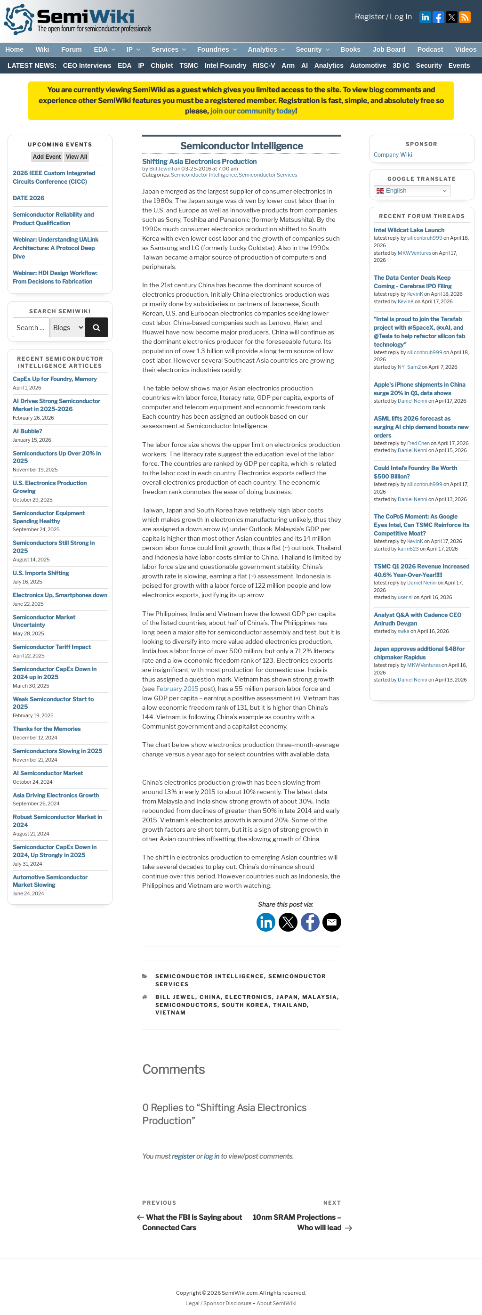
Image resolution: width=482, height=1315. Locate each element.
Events (459, 65)
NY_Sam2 (409, 367)
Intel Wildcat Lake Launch (409, 230)
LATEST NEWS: (32, 65)
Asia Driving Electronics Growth (56, 795)
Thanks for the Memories (46, 728)
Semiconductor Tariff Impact (52, 646)
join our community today (252, 111)
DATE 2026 (28, 198)
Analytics (267, 49)
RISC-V (264, 65)
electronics (248, 997)
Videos (466, 49)
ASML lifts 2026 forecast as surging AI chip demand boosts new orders (421, 427)
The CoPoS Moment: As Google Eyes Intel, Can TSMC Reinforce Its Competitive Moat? (421, 525)
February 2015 (177, 688)
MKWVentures (414, 253)
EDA (105, 49)
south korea (245, 1005)
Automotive (368, 65)
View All (76, 157)
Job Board (389, 49)
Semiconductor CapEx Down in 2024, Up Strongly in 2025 (54, 851)
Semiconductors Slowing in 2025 (57, 751)
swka (404, 631)
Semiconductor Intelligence (204, 174)
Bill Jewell (161, 168)
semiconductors (186, 1005)
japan (287, 997)
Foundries (217, 49)
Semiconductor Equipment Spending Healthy (49, 517)
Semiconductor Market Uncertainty (44, 621)
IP (134, 49)
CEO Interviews (87, 65)
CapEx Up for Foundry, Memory (55, 378)
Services (170, 49)
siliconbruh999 (424, 238)
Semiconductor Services (268, 174)
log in (211, 1156)
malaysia (319, 997)
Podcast (430, 49)
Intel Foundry (226, 65)
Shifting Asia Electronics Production (199, 161)
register (183, 1156)
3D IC (401, 65)
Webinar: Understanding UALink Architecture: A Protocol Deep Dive (55, 248)
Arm (288, 65)
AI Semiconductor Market (48, 773)
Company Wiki (393, 154)
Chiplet (162, 65)
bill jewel (175, 997)
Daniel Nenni (412, 401)
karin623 (408, 549)
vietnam (170, 1012)
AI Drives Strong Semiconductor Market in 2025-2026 (56, 405)
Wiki (42, 49)
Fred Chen (418, 443)
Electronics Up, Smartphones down (60, 595)
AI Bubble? (27, 431)
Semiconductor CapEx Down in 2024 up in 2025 (54, 673)
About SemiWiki (277, 1303)
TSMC (188, 65)
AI (304, 65)
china (210, 997)
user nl (405, 597)
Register (370, 16)
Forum (71, 49)
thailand (290, 1005)
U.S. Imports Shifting (41, 572)
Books (350, 49)
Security (313, 49)
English (391, 191)
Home (14, 49)
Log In (401, 16)
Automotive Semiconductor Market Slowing (50, 881)
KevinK (415, 294)
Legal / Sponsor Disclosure (219, 1303)
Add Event (47, 157)
